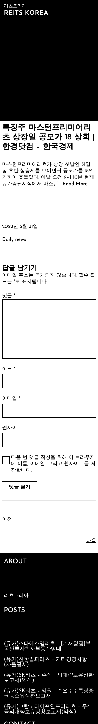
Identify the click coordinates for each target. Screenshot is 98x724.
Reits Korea (26, 13)
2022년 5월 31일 (20, 226)
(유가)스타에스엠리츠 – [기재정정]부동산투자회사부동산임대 (47, 646)
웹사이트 (12, 428)
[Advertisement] (49, 69)
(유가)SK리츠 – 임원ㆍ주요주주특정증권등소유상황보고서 (49, 693)
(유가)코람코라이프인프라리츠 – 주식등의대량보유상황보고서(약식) (48, 709)
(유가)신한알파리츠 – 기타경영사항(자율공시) (45, 662)
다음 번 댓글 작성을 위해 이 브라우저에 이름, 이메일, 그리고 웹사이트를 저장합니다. (53, 464)
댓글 (8, 295)
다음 (91, 540)
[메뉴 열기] (91, 13)
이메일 (11, 398)
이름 (8, 369)
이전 (7, 519)
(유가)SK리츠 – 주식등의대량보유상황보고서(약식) (49, 678)
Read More (75, 184)
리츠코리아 (16, 595)
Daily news (14, 239)
